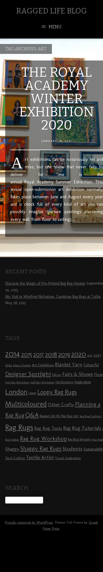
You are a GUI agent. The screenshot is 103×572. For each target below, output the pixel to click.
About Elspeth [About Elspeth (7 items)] (22, 365)
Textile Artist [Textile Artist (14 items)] (40, 458)
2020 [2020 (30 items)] (78, 354)
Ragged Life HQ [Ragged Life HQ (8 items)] (50, 416)
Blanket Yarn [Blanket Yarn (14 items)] (68, 365)
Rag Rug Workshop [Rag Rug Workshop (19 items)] (43, 438)
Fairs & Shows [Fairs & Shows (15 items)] (77, 374)
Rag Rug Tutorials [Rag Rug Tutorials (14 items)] (82, 428)
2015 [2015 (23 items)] (26, 354)
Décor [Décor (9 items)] (56, 374)
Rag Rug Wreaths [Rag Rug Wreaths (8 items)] (79, 439)
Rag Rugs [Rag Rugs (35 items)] (19, 427)
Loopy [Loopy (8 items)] (32, 393)
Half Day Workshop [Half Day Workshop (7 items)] (42, 382)
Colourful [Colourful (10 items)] (91, 365)
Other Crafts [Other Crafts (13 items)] (61, 404)
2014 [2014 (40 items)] (12, 353)
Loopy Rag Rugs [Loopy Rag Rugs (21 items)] (57, 392)
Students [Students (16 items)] (72, 449)
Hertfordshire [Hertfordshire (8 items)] (64, 382)
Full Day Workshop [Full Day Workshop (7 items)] (17, 382)
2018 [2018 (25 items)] (51, 354)
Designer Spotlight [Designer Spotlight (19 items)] (28, 373)
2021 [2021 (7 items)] (89, 355)
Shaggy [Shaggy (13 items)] (12, 449)
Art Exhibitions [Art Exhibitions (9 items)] (43, 365)
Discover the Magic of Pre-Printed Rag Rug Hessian (45, 283)
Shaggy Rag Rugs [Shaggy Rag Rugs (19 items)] (40, 448)
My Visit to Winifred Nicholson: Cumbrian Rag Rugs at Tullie (53, 296)
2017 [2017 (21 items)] (38, 354)
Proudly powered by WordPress (29, 522)
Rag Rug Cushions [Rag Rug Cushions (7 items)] (90, 416)
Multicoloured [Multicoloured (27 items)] (26, 404)
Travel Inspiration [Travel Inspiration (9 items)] (68, 458)
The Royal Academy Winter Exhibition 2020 (56, 98)
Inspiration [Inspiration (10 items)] (83, 382)
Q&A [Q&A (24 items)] (32, 415)
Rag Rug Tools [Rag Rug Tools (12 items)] (48, 428)
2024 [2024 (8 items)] (8, 365)
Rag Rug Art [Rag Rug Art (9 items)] (70, 416)
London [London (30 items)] (16, 391)
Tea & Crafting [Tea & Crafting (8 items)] (15, 458)
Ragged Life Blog (51, 10)
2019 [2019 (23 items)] (64, 354)
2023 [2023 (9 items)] (97, 355)
